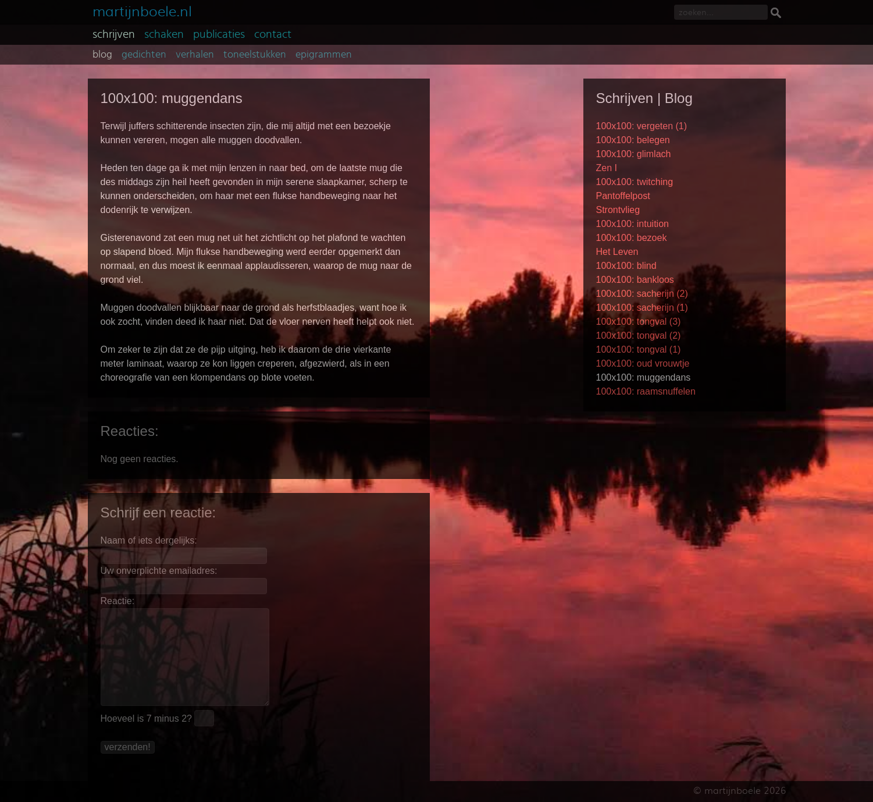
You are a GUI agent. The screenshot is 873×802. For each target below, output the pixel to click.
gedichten (144, 54)
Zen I (606, 168)
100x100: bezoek (631, 238)
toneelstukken (254, 54)
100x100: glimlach (633, 154)
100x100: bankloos (635, 280)
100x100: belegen (633, 140)
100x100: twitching (635, 182)
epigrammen (323, 54)
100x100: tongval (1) (638, 349)
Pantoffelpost (623, 196)
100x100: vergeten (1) (641, 126)
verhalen (195, 54)
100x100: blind (626, 266)
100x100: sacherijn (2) (642, 294)
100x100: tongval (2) (638, 335)
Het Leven (617, 252)
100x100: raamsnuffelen (646, 391)
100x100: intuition (632, 224)
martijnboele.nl (142, 10)
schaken (164, 34)
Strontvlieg (618, 210)
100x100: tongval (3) (638, 322)
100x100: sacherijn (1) (642, 308)
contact (272, 34)
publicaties (219, 34)
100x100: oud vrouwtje (643, 363)
